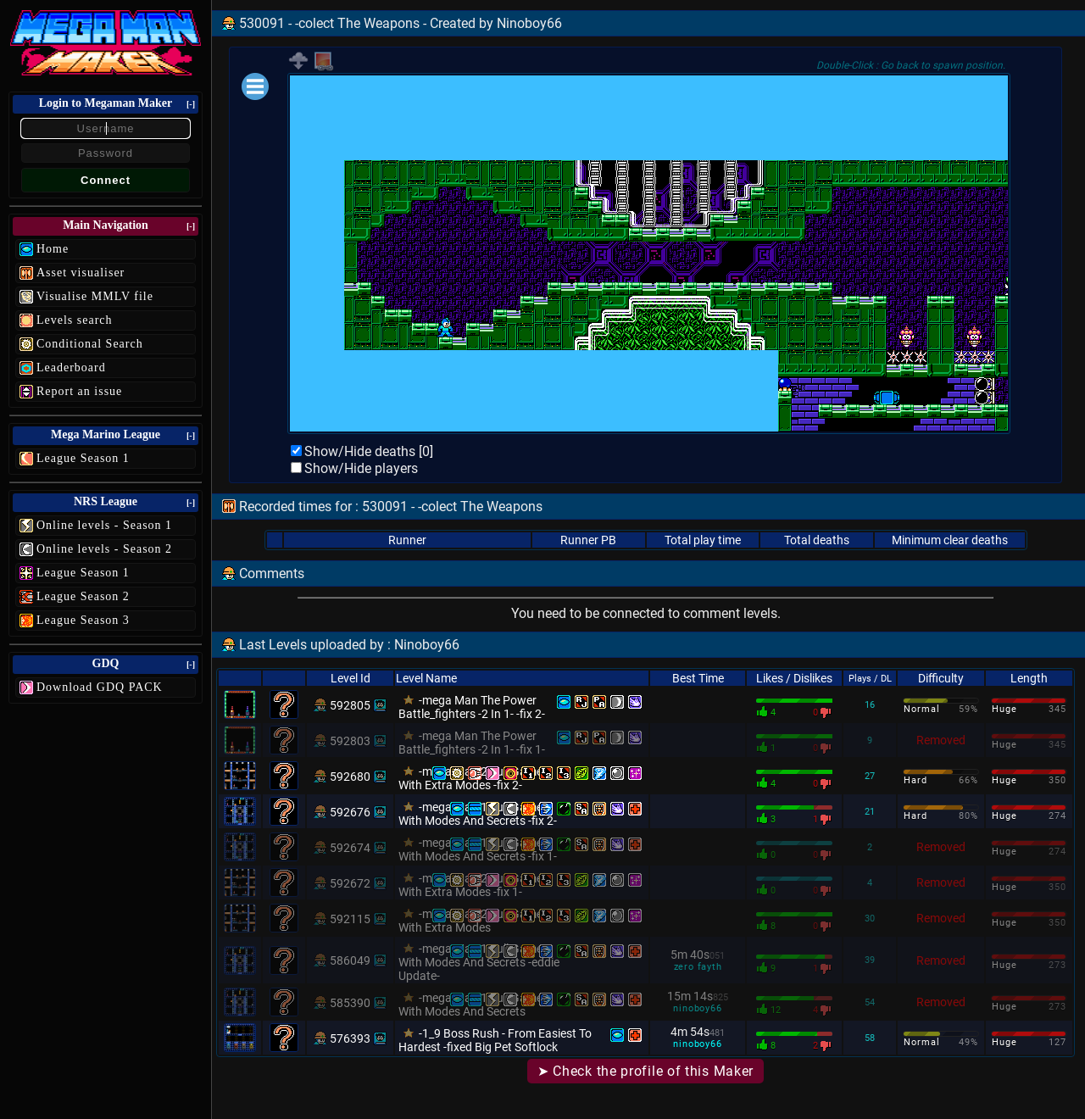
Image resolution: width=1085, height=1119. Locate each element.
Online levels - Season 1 (104, 525)
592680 (350, 776)
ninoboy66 (697, 1008)
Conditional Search (89, 343)
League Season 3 (83, 620)
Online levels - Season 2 (104, 549)
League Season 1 (83, 458)
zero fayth (698, 966)
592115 (350, 919)
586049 (350, 960)
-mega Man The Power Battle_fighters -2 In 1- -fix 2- (471, 707)
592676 (350, 812)
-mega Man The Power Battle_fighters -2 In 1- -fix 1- (471, 742)
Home (52, 248)
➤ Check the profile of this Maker (645, 1071)
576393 (350, 1038)
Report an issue (79, 391)
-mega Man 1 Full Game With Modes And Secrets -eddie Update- (478, 962)
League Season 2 (83, 596)
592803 (350, 741)
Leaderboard (71, 367)
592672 (350, 883)
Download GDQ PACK (99, 687)
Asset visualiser (80, 272)
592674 (350, 848)
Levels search (74, 320)
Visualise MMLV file (94, 296)
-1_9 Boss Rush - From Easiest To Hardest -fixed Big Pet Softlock (495, 1040)
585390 (350, 1003)
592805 (350, 705)
